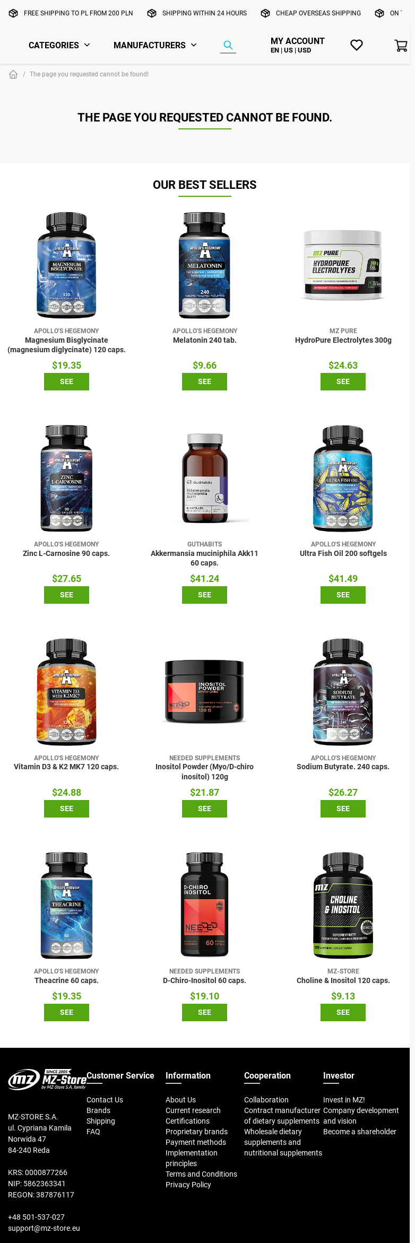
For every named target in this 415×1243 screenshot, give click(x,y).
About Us (181, 1099)
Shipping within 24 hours (204, 13)
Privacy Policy (188, 1184)
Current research (193, 1110)
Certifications (188, 1121)
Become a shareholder (359, 1131)
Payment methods (196, 1142)
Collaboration (266, 1099)
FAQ (93, 1131)
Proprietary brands (197, 1131)
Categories (54, 45)
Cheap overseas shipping (318, 13)
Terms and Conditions (201, 1174)
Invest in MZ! (344, 1099)
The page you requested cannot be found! (89, 74)
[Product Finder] (228, 46)
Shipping (101, 1121)
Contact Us (105, 1099)
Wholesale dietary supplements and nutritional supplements (283, 1142)
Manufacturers (150, 45)
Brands (98, 1110)
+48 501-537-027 (36, 1217)
